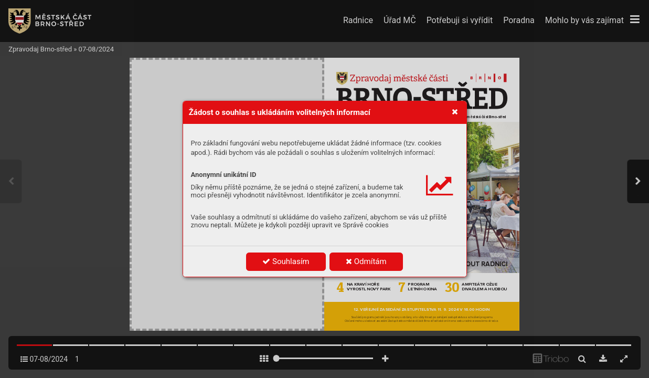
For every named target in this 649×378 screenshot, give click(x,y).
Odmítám (366, 261)
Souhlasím (285, 261)
